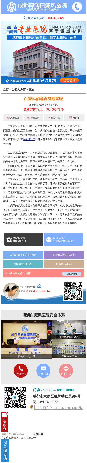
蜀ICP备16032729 (46, 402)
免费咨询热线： (43, 18)
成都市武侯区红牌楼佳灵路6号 (43, 105)
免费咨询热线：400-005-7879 (43, 109)
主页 (6, 89)
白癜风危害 (19, 89)
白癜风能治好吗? (23, 264)
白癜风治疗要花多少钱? (23, 254)
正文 (31, 89)
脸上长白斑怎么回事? (64, 254)
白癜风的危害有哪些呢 (43, 99)
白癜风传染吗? (64, 264)
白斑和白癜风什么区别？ (18, 273)
